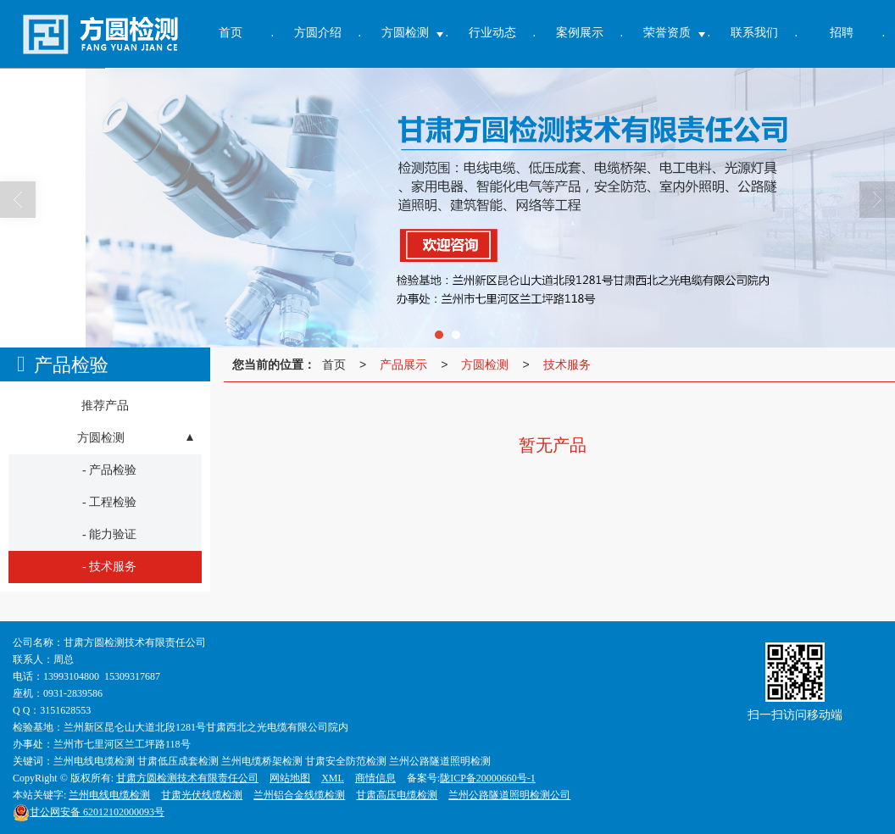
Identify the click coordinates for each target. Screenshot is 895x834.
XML (332, 778)
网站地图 (290, 778)
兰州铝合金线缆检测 (299, 795)
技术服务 (567, 364)
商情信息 (375, 778)
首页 (334, 364)
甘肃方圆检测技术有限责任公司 (187, 778)
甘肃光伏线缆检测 (201, 795)
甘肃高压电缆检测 (396, 795)
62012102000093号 (88, 812)
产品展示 (403, 364)
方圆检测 (485, 364)
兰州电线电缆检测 (109, 795)
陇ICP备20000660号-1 (488, 778)
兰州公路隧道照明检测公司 (509, 795)
